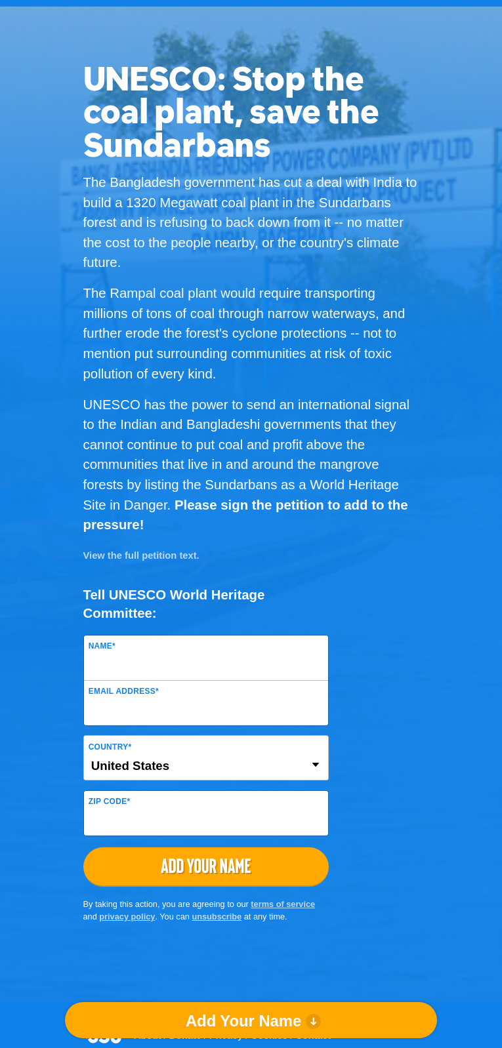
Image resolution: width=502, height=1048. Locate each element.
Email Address (124, 691)
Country (110, 747)
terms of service (283, 904)
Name (102, 646)
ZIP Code (110, 801)
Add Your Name (243, 1021)
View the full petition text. (141, 555)
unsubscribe (216, 916)
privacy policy (127, 916)
